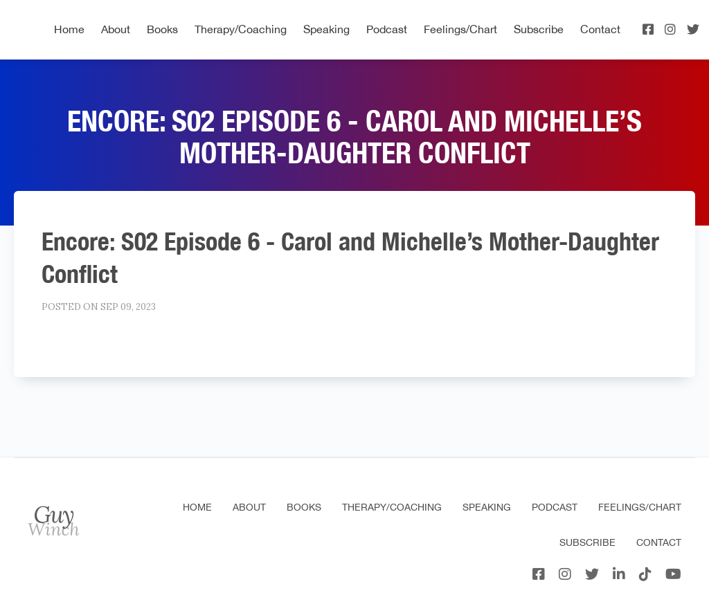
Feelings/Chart (460, 29)
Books (162, 29)
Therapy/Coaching (241, 29)
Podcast (386, 29)
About (115, 29)
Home (69, 29)
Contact (600, 29)
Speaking (326, 29)
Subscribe (539, 29)
